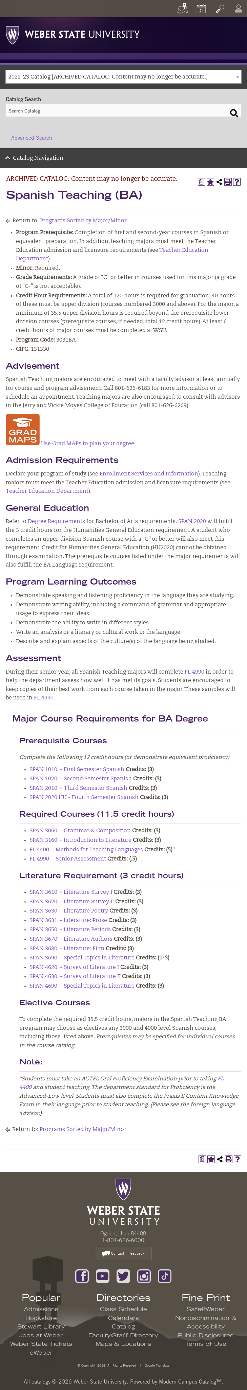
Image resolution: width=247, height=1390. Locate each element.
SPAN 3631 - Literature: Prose (68, 920)
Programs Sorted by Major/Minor (83, 221)
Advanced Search (31, 137)
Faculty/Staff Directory (123, 1335)
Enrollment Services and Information (149, 474)
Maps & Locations (123, 1344)
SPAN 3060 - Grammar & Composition (80, 831)
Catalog (123, 1327)
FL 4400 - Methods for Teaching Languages (86, 850)
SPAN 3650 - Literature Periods (70, 930)
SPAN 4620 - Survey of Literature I (74, 967)
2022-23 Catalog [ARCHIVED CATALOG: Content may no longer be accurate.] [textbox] (108, 77)
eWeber (41, 1353)
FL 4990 (194, 672)
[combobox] (123, 77)
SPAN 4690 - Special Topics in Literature (82, 986)
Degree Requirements (56, 521)
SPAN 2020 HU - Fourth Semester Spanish (84, 797)
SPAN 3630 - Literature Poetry (68, 911)
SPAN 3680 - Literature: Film (66, 949)
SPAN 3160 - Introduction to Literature (80, 840)
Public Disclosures (205, 1335)
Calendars (123, 1318)
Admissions (41, 1309)
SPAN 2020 (192, 521)
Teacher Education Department (47, 491)
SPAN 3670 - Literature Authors (70, 939)
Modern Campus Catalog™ (190, 1381)
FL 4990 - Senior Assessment (67, 859)
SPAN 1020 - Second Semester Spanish (80, 779)
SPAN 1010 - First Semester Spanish (76, 769)
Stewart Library (41, 1327)
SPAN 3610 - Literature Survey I (70, 892)
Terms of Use (205, 1344)
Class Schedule (123, 1309)
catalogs (41, 1381)
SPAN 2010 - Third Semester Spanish (78, 788)
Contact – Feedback (123, 1254)
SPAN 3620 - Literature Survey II (71, 902)
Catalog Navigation (38, 158)
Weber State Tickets (41, 1344)
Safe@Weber (206, 1309)
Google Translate (156, 1365)
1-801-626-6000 (123, 1240)
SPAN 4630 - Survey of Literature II (75, 976)
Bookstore (41, 1318)
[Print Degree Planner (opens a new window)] (201, 182)
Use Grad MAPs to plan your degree (70, 444)
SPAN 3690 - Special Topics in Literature (82, 958)
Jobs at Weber (41, 1335)
